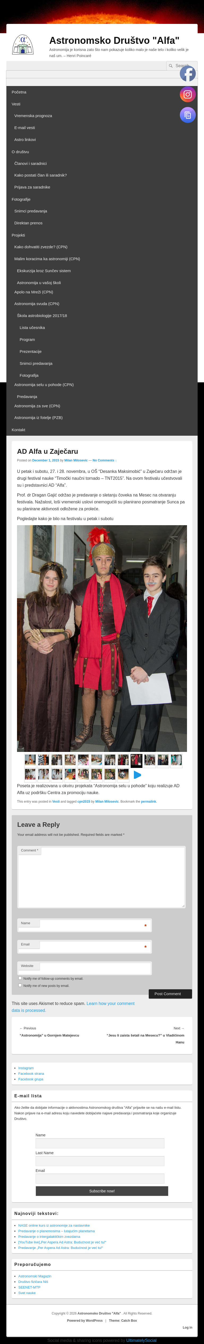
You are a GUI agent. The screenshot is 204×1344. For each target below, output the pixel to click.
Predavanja (27, 396)
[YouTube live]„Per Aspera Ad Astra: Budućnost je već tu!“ (62, 1242)
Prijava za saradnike (32, 187)
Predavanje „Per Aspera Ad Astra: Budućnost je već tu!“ (60, 1248)
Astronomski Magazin (34, 1276)
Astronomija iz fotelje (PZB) (38, 417)
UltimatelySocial (141, 1340)
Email (25, 944)
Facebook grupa (30, 1079)
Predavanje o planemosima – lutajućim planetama (56, 1231)
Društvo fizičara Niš (33, 1282)
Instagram (26, 1068)
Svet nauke (27, 1293)
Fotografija (29, 375)
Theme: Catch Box (123, 1320)
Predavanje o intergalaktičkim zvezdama (49, 1237)
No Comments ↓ (105, 460)
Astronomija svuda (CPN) (36, 303)
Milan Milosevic (76, 460)
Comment (29, 850)
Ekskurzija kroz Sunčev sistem (44, 270)
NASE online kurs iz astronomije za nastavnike (54, 1225)
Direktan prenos (28, 223)
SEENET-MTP (29, 1287)
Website (27, 966)
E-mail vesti (24, 127)
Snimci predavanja (30, 211)
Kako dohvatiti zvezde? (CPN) (40, 247)
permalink (148, 801)
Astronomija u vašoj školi (39, 282)
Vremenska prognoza (33, 115)
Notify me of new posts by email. (46, 986)
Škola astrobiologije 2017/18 (42, 315)
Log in (187, 1327)
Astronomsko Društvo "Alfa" (114, 40)
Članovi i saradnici (30, 163)
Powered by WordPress (85, 1320)
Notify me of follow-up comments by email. (53, 979)
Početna (19, 92)
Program (27, 339)
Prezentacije (31, 351)
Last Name (45, 1153)
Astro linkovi (25, 139)
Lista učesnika (32, 327)
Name (25, 923)
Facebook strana (31, 1074)
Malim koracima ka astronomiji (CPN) (47, 258)
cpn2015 (84, 801)
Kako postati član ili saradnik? (40, 175)
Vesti (16, 104)
